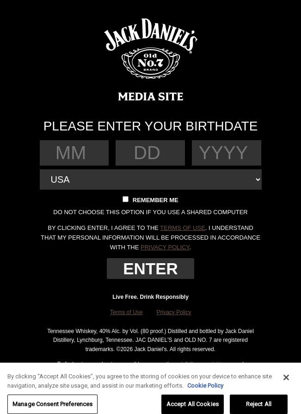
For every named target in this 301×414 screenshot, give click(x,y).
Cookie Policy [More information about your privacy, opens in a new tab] (205, 388)
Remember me (150, 200)
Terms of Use (126, 312)
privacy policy (165, 247)
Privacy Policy (174, 312)
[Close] (286, 380)
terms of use (182, 227)
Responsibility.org (211, 364)
